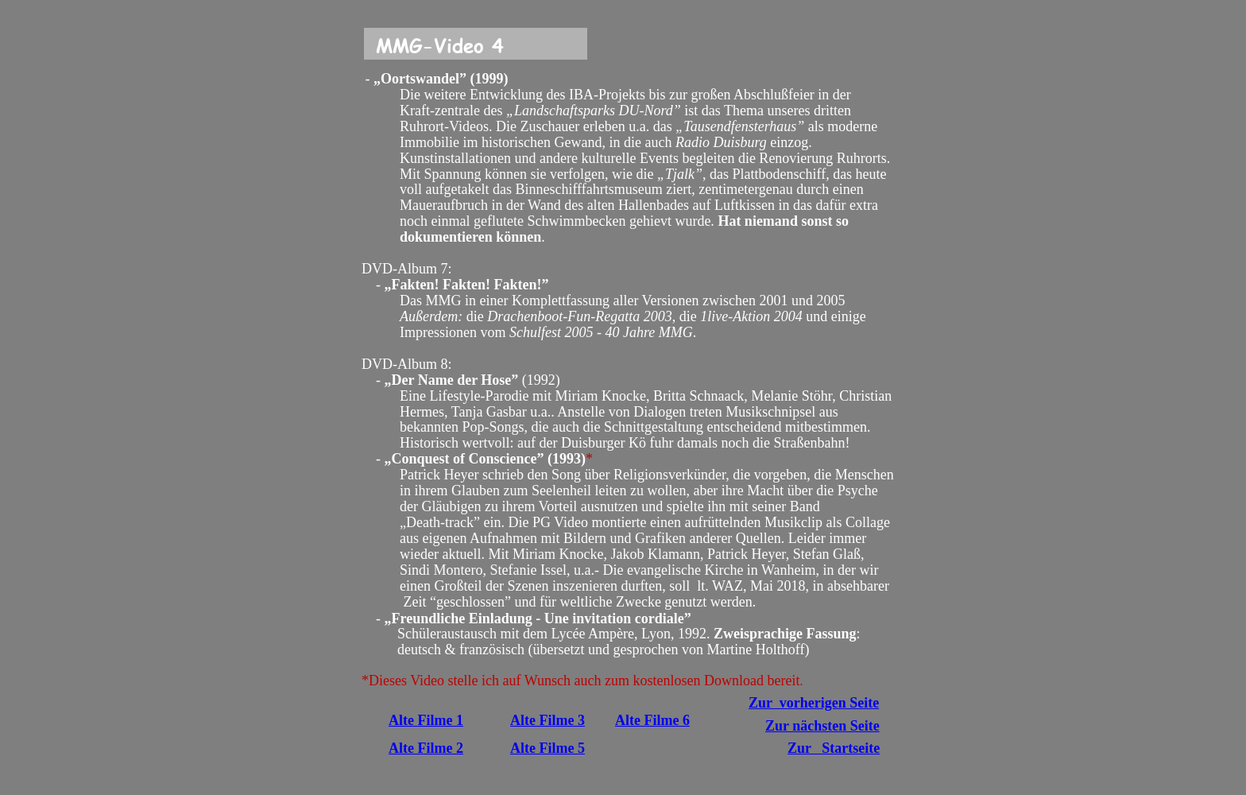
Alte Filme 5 (547, 748)
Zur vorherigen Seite (814, 703)
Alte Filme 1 (426, 720)
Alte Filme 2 (426, 748)
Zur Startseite (833, 748)
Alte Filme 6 (652, 720)
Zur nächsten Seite (822, 726)
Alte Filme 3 (547, 720)
